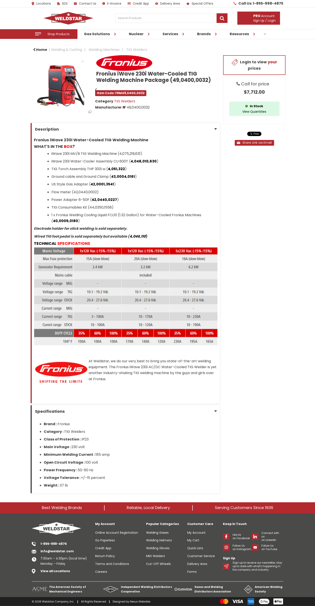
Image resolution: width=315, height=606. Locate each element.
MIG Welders (155, 556)
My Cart (193, 540)
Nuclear (136, 33)
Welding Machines (104, 49)
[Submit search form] (222, 18)
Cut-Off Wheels (158, 564)
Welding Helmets (159, 540)
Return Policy (105, 556)
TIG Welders (136, 49)
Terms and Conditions (112, 564)
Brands (204, 33)
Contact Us (85, 3)
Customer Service (201, 556)
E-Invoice (111, 3)
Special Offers (199, 3)
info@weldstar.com (57, 551)
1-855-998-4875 (53, 544)
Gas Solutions (97, 33)
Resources (239, 33)
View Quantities (254, 111)
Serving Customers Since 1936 (244, 507)
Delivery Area (167, 3)
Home (40, 49)
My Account (196, 532)
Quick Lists (195, 548)
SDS (62, 3)
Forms (192, 572)
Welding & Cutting (66, 49)
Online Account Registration (116, 532)
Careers (101, 572)
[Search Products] (171, 18)
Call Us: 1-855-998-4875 (258, 3)
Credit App (138, 3)
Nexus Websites (140, 601)
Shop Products (58, 34)
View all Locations (55, 571)
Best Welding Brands (62, 507)
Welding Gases (157, 532)
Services (170, 33)
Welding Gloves (158, 548)
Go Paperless (105, 540)
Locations (41, 3)
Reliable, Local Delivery (148, 507)
